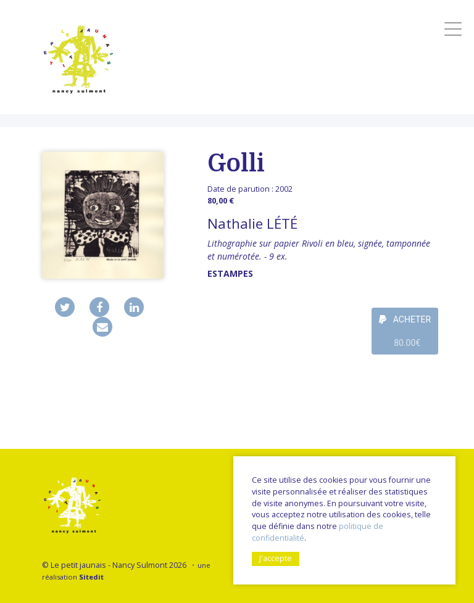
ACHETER (405, 334)
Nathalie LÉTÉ (252, 223)
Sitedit (91, 576)
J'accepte (275, 558)
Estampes (230, 273)
